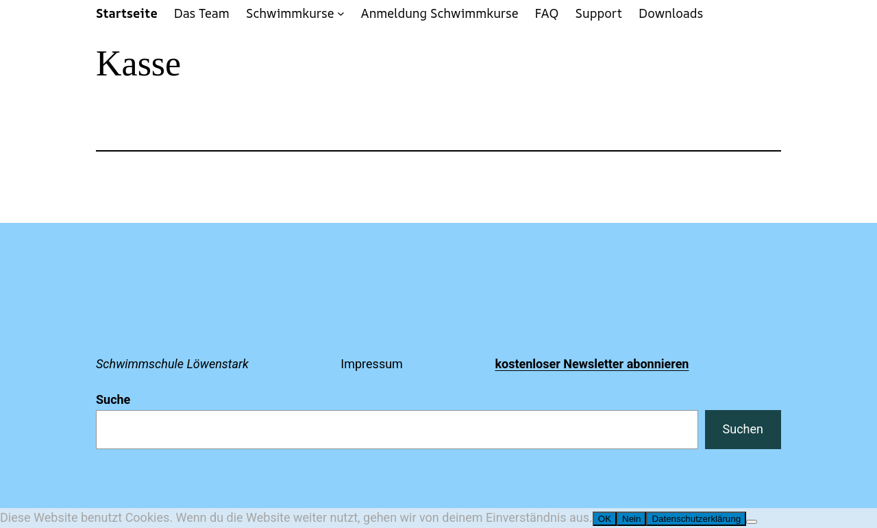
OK (604, 519)
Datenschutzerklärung (696, 519)
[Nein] (751, 522)
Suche (113, 399)
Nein (631, 519)
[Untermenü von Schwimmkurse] (341, 13)
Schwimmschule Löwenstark (172, 364)
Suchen (743, 429)
